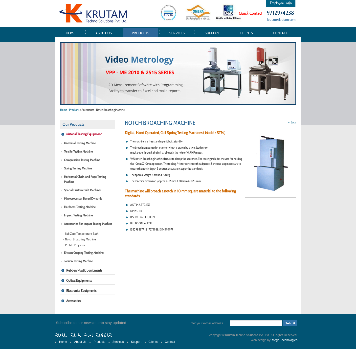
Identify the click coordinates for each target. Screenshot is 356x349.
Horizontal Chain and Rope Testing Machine (85, 179)
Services (177, 32)
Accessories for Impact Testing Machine (88, 224)
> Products (73, 110)
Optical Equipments (79, 280)
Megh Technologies (284, 340)
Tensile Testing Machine (78, 151)
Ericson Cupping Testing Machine (84, 253)
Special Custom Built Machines (82, 190)
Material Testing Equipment (84, 134)
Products (140, 32)
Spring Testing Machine (78, 168)
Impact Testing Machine (78, 215)
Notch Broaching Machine (80, 239)
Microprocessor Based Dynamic (83, 198)
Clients (246, 32)
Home (70, 32)
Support (212, 32)
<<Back (292, 122)
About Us (103, 32)
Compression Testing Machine (82, 160)
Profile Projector (75, 245)
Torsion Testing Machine (78, 261)
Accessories (73, 301)
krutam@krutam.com (281, 19)
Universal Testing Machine (80, 143)
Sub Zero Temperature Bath (81, 234)
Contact (280, 32)
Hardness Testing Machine (80, 207)
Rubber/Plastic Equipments (84, 270)
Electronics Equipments (81, 290)
